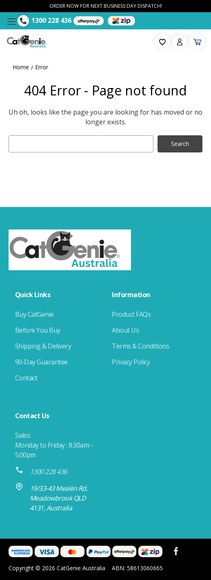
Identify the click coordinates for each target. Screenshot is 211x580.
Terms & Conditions (140, 346)
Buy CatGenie (34, 314)
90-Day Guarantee (41, 361)
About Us (125, 330)
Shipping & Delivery (43, 346)
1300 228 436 (51, 20)
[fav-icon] (162, 41)
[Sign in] (179, 41)
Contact (26, 377)
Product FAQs (131, 314)
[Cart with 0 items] (197, 41)
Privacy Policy (131, 361)
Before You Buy (37, 330)
